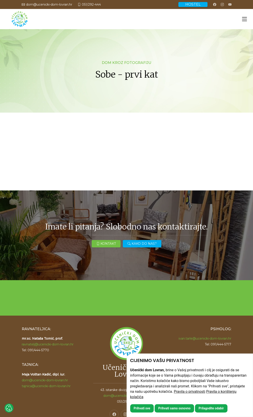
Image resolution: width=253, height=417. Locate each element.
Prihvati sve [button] (142, 408)
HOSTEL (193, 4)
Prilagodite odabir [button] (211, 408)
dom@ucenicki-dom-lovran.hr (45, 380)
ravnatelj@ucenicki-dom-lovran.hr (48, 344)
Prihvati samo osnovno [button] (174, 408)
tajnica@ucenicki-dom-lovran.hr (46, 386)
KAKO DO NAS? (142, 244)
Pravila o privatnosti (189, 391)
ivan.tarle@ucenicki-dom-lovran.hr (205, 338)
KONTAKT (106, 244)
